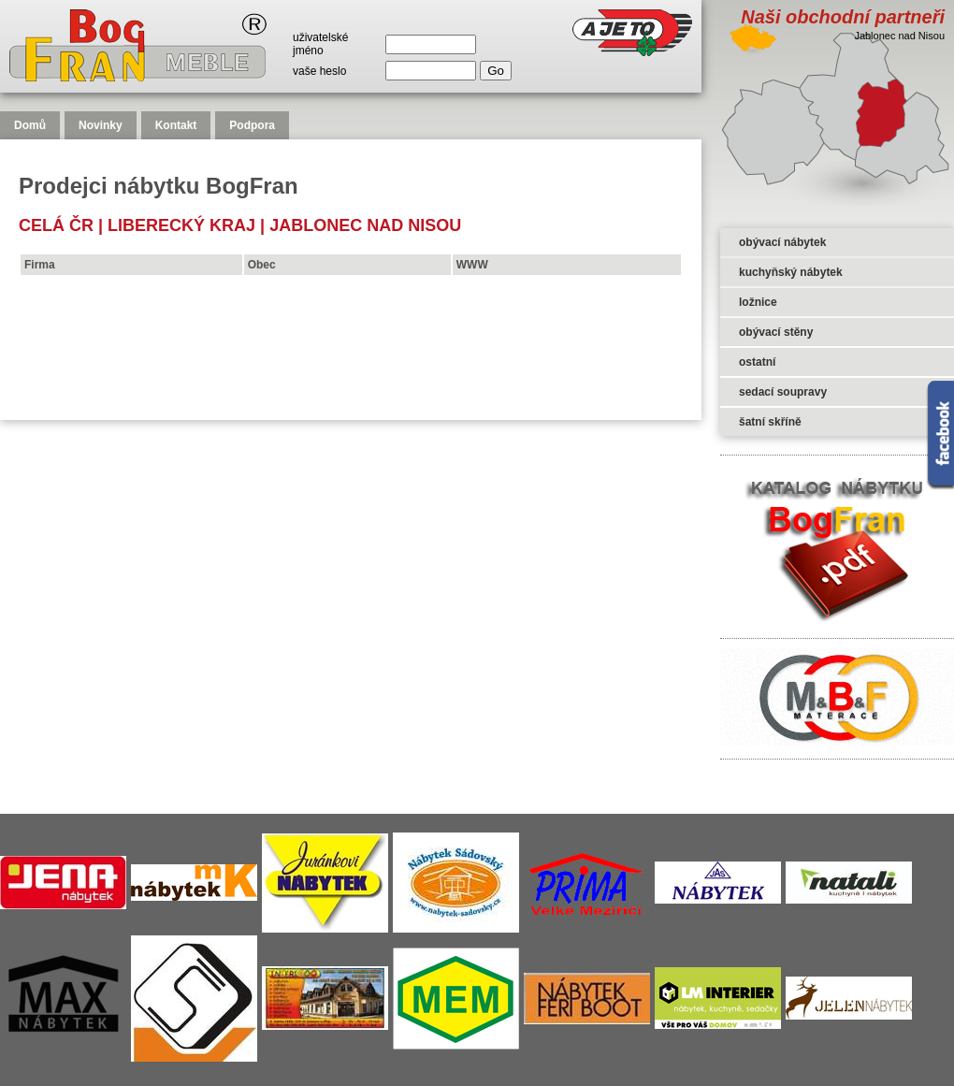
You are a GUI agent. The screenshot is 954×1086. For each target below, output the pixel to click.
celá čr (56, 225)
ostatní (757, 362)
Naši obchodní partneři (843, 17)
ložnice (758, 302)
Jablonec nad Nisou (365, 225)
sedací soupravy (783, 391)
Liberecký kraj (181, 225)
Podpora (252, 125)
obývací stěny (776, 332)
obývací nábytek (782, 242)
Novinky (101, 125)
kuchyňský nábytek (791, 272)
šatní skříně (770, 421)
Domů (30, 125)
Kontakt (176, 125)
